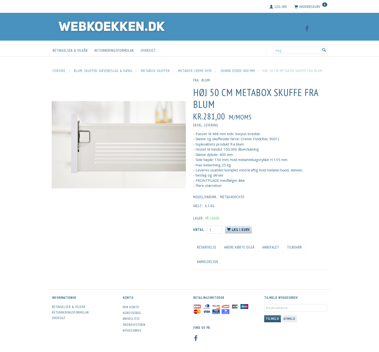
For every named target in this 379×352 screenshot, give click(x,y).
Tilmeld (272, 319)
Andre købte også (239, 247)
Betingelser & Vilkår (70, 50)
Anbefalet (270, 247)
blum (206, 80)
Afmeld (289, 319)
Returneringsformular (114, 50)
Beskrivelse (206, 247)
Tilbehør (294, 247)
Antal (199, 229)
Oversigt (148, 50)
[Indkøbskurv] (310, 6)
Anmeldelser (207, 261)
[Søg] (324, 50)
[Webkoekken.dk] (110, 25)
